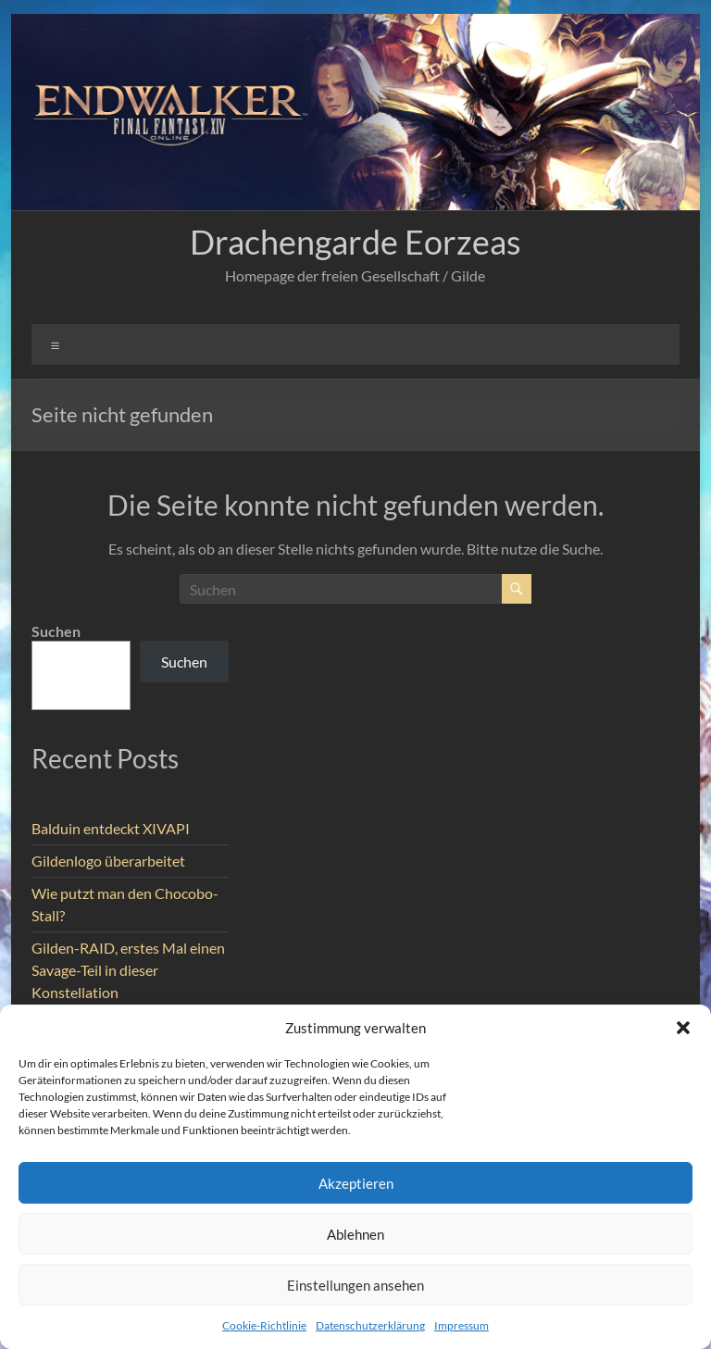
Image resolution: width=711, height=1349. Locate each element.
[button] (683, 1027)
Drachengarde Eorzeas (355, 241)
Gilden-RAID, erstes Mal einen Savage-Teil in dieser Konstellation (128, 970)
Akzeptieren (355, 1183)
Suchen (56, 631)
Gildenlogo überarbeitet (108, 860)
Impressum (461, 1325)
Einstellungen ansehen (355, 1285)
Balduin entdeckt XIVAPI (110, 828)
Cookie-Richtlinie (264, 1325)
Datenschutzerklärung (370, 1325)
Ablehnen (355, 1234)
